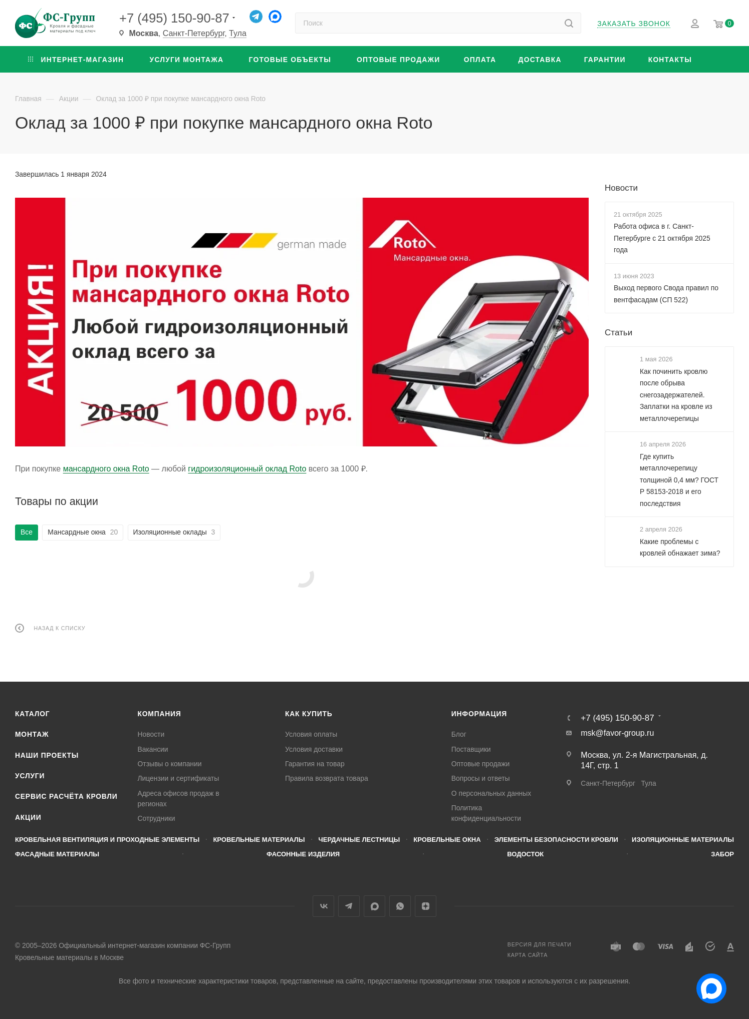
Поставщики (471, 749)
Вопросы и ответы (480, 778)
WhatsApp (400, 906)
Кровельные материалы (259, 839)
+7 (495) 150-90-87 (174, 18)
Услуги (30, 776)
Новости (621, 188)
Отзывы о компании (170, 764)
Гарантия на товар (315, 764)
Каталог (32, 714)
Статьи (618, 332)
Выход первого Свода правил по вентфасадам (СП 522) (666, 293)
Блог (458, 734)
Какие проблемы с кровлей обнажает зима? (680, 547)
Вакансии (153, 749)
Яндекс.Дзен (425, 906)
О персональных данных (491, 793)
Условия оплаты (311, 734)
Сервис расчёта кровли (66, 796)
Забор (722, 854)
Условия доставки (314, 749)
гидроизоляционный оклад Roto (247, 468)
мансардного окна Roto (106, 468)
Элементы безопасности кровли (556, 839)
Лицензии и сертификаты (178, 778)
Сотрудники (156, 818)
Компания (159, 714)
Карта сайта (528, 955)
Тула (237, 33)
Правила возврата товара (326, 778)
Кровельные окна (446, 839)
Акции (28, 817)
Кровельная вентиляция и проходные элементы (107, 839)
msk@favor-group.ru (617, 733)
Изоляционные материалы (683, 839)
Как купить (309, 714)
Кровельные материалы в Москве (69, 957)
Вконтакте (323, 906)
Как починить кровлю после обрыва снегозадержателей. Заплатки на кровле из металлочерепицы (676, 394)
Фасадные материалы (57, 854)
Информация (479, 714)
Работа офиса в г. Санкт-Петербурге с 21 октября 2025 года (662, 238)
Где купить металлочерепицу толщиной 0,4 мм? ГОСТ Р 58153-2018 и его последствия (679, 479)
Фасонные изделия (303, 854)
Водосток (525, 854)
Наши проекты (47, 755)
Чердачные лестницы (359, 839)
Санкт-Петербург (194, 33)
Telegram (349, 906)
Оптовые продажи (480, 764)
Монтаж (32, 734)
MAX (374, 906)
